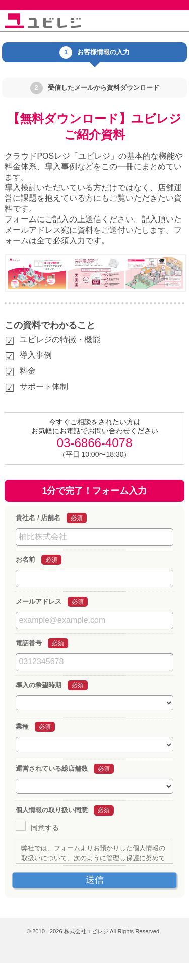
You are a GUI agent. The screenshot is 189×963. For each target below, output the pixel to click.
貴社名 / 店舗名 (38, 518)
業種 (22, 726)
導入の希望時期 (38, 685)
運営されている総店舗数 (52, 768)
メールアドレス (38, 601)
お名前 (25, 559)
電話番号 (29, 643)
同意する (45, 828)
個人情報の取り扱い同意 (52, 810)
